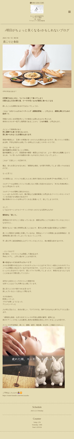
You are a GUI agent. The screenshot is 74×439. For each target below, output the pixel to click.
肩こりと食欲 (11, 41)
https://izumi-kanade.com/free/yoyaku (16, 395)
